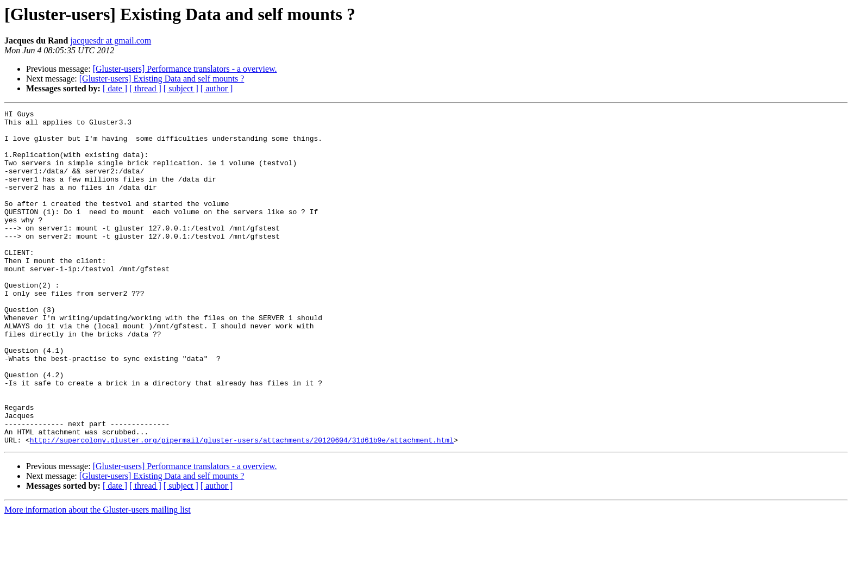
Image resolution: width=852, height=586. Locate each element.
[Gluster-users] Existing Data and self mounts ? (162, 78)
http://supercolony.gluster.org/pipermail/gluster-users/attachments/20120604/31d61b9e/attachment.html (242, 507)
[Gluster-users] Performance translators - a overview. (185, 68)
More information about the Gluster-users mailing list (97, 576)
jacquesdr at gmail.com (110, 40)
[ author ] (217, 88)
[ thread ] (145, 88)
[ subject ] (181, 88)
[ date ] (115, 88)
